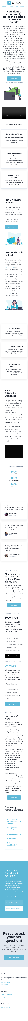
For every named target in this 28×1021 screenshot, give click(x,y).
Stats (16, 7)
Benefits (10, 7)
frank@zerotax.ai (5, 982)
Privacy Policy (4, 997)
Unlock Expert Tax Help (14, 908)
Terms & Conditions (6, 994)
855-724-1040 (9, 267)
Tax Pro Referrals (5, 1007)
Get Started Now (14, 957)
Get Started (14, 78)
